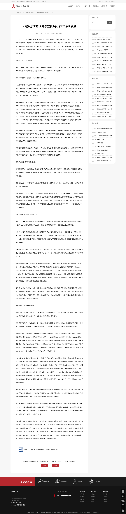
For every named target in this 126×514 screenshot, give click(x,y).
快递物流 (105, 499)
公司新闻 (94, 481)
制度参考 (79, 6)
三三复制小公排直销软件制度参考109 (106, 135)
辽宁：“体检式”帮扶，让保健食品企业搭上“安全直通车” (111, 53)
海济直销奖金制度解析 (102, 150)
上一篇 (44, 465)
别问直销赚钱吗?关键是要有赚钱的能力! (107, 94)
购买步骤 (93, 494)
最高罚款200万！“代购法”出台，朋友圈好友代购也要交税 (111, 101)
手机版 (65, 491)
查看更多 (82, 502)
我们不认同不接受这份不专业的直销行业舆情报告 (109, 71)
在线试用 (82, 494)
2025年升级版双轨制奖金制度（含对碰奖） (108, 128)
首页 (11, 12)
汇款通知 (105, 496)
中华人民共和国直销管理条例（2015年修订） (108, 105)
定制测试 (96, 6)
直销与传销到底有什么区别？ (104, 42)
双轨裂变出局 (100, 153)
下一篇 (55, 465)
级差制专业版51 (101, 139)
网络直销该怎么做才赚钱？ (104, 112)
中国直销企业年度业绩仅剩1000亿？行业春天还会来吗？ (35, 461)
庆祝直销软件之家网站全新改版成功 (106, 161)
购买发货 (105, 502)
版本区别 (93, 499)
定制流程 (93, 496)
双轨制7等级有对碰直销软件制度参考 (106, 146)
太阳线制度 (100, 143)
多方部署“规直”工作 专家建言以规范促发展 (108, 64)
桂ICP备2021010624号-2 (66, 512)
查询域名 (43, 481)
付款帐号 (105, 494)
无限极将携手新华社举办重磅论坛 (105, 87)
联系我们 (112, 6)
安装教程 (82, 499)
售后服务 (93, 502)
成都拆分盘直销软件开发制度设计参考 (106, 157)
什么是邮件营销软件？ (102, 132)
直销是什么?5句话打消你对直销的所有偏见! (108, 84)
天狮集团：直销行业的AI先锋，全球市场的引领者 (109, 39)
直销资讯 (19, 12)
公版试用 (70, 6)
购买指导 (82, 496)
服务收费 (87, 6)
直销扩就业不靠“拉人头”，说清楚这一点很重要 (109, 68)
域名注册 (104, 6)
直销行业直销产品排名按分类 (104, 109)
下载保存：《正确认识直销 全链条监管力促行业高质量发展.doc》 (39, 449)
